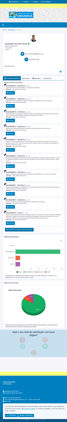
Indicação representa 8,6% (24, 325)
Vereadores (11, 30)
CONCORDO (11, 415)
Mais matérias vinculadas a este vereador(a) (19, 229)
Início (4, 30)
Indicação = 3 (45, 275)
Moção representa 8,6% (40, 325)
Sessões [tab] (26, 78)
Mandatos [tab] (36, 78)
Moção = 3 (52, 275)
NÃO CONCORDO (26, 415)
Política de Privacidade (28, 409)
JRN (26, 419)
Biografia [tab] (47, 78)
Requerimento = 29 (11, 277)
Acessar (10, 93)
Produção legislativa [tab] (11, 78)
